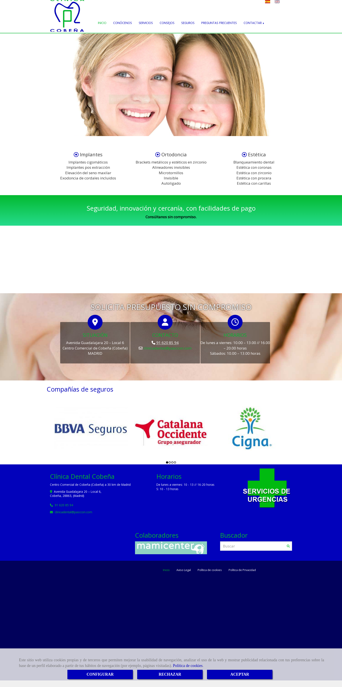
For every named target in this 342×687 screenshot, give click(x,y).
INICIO (102, 23)
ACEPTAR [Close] (239, 674)
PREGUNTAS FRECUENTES (219, 23)
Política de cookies (188, 665)
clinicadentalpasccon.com (168, 348)
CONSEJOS (167, 23)
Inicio (166, 570)
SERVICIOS (146, 23)
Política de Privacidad (242, 570)
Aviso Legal (183, 570)
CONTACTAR (254, 23)
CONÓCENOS (122, 23)
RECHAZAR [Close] (170, 674)
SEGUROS (188, 23)
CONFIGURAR (100, 674)
